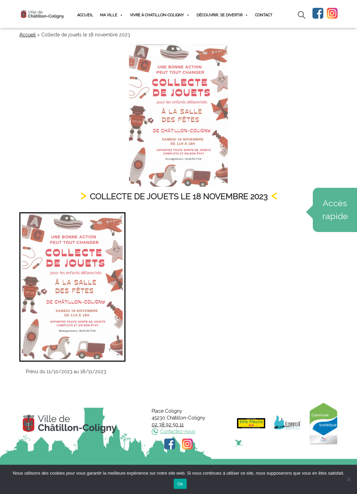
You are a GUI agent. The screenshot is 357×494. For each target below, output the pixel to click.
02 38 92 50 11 (168, 424)
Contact (263, 15)
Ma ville (111, 15)
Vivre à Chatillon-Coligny (160, 15)
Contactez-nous (178, 431)
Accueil (85, 15)
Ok (180, 484)
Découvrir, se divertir (222, 15)
